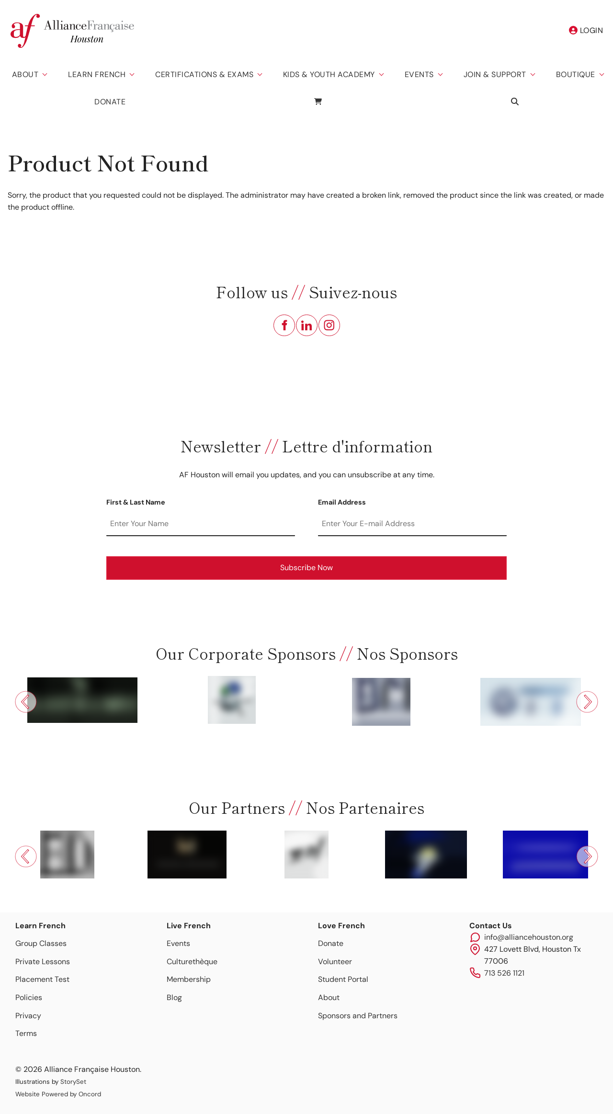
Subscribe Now (306, 568)
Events (419, 74)
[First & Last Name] (200, 524)
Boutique (575, 74)
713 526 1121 (504, 973)
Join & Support (495, 74)
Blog (174, 997)
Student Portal (343, 979)
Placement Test (42, 979)
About (25, 74)
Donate (109, 102)
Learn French (96, 74)
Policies (28, 997)
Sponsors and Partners (357, 1016)
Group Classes (41, 943)
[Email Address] (412, 524)
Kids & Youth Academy (329, 74)
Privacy (28, 1016)
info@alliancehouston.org (528, 937)
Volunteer (335, 961)
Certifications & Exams (204, 74)
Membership (189, 979)
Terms (26, 1033)
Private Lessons (42, 961)
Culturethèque (192, 961)
